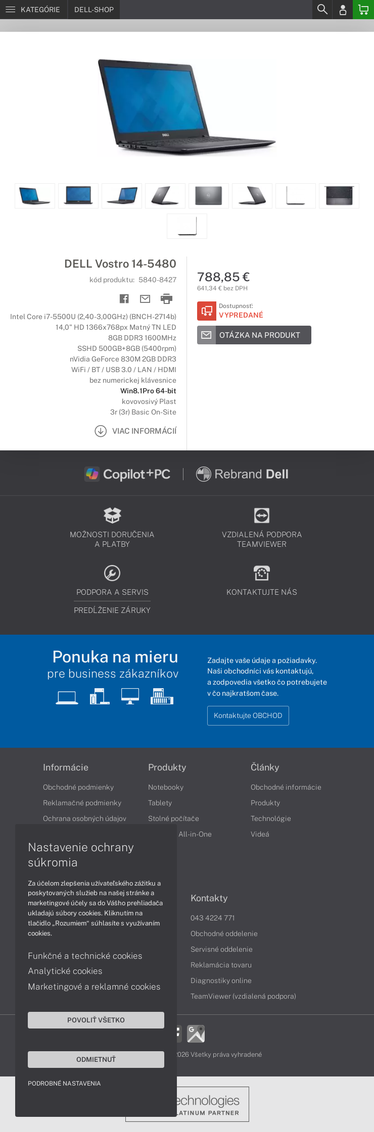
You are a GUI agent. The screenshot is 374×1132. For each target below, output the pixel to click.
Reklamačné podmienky (82, 803)
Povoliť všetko (96, 1020)
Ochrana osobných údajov (84, 818)
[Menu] (33, 9)
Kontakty (209, 898)
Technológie (271, 818)
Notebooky (165, 787)
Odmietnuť (96, 1059)
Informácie (65, 767)
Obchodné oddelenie (224, 934)
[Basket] (363, 9)
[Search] (322, 9)
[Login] (343, 9)
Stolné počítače (173, 818)
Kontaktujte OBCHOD (248, 715)
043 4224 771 (213, 918)
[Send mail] (145, 299)
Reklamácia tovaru (221, 965)
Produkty (167, 767)
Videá (260, 834)
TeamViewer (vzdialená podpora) (243, 996)
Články (265, 767)
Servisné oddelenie (222, 949)
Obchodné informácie (286, 787)
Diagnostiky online (221, 980)
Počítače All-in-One (180, 834)
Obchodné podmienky (78, 787)
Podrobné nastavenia (64, 1083)
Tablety (160, 803)
